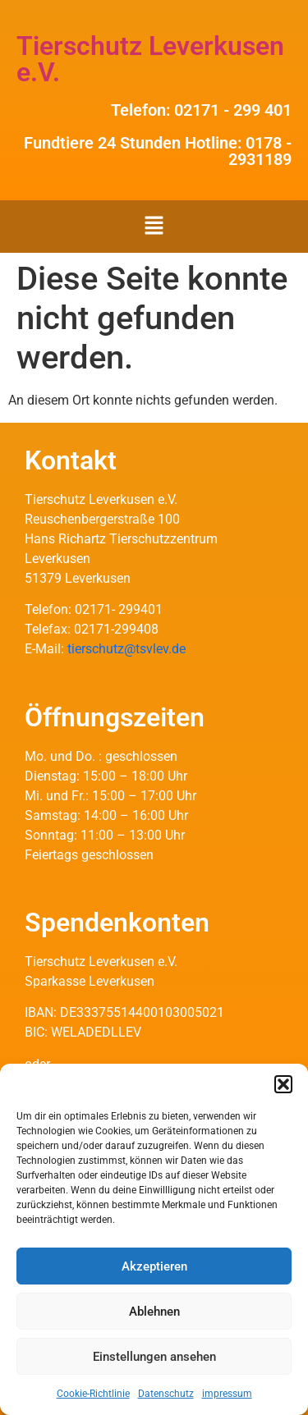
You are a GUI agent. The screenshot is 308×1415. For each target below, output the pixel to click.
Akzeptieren (154, 1266)
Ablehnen (154, 1311)
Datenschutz (166, 1393)
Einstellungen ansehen (154, 1356)
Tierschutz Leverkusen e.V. (150, 59)
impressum (227, 1393)
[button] (283, 1084)
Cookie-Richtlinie (93, 1393)
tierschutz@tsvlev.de (126, 649)
